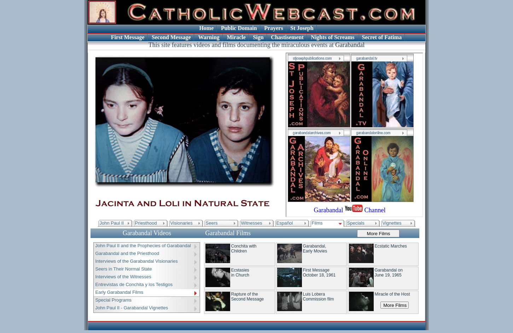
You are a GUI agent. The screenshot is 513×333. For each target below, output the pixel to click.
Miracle (236, 37)
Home (206, 28)
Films (317, 223)
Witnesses (251, 223)
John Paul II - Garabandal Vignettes (131, 307)
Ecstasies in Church (240, 273)
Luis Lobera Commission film (318, 297)
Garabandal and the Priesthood (127, 253)
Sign (258, 37)
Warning (208, 37)
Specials (356, 223)
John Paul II (112, 223)
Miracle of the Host (392, 294)
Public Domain (239, 28)
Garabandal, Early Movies (315, 249)
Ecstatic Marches (391, 246)
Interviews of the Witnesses (123, 276)
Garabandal (350, 44)
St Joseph (301, 28)
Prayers (273, 28)
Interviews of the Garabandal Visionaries (136, 261)
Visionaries (181, 223)
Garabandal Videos (147, 233)
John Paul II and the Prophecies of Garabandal (143, 245)
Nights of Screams (333, 37)
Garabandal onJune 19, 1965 (389, 273)
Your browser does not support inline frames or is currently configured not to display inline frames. (354, 135)
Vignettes (392, 223)
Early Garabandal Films (119, 292)
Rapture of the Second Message (247, 297)
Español (284, 223)
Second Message (171, 37)
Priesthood (146, 223)
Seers (212, 223)
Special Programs (113, 300)
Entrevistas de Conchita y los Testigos (134, 284)
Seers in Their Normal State (123, 269)
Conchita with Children (244, 249)
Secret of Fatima (382, 37)
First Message (128, 37)
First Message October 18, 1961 (319, 273)
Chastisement (287, 37)
